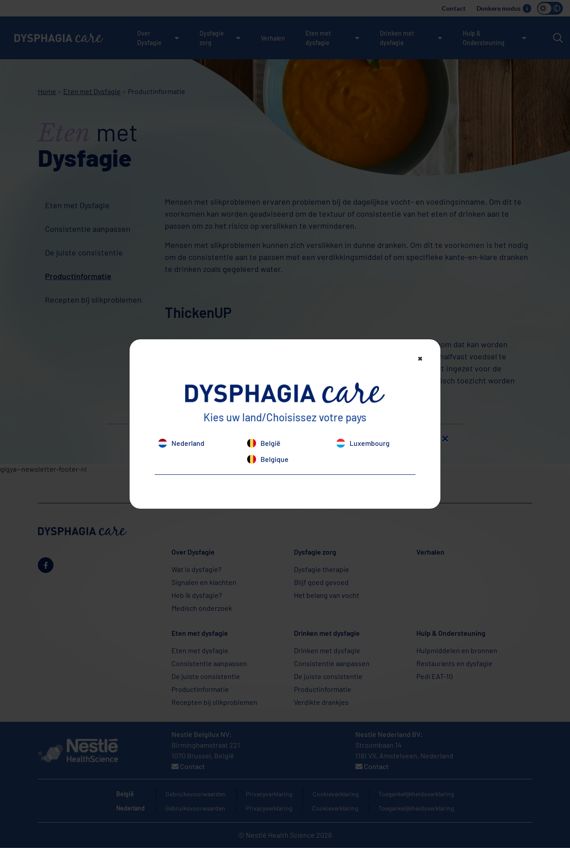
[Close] (420, 358)
